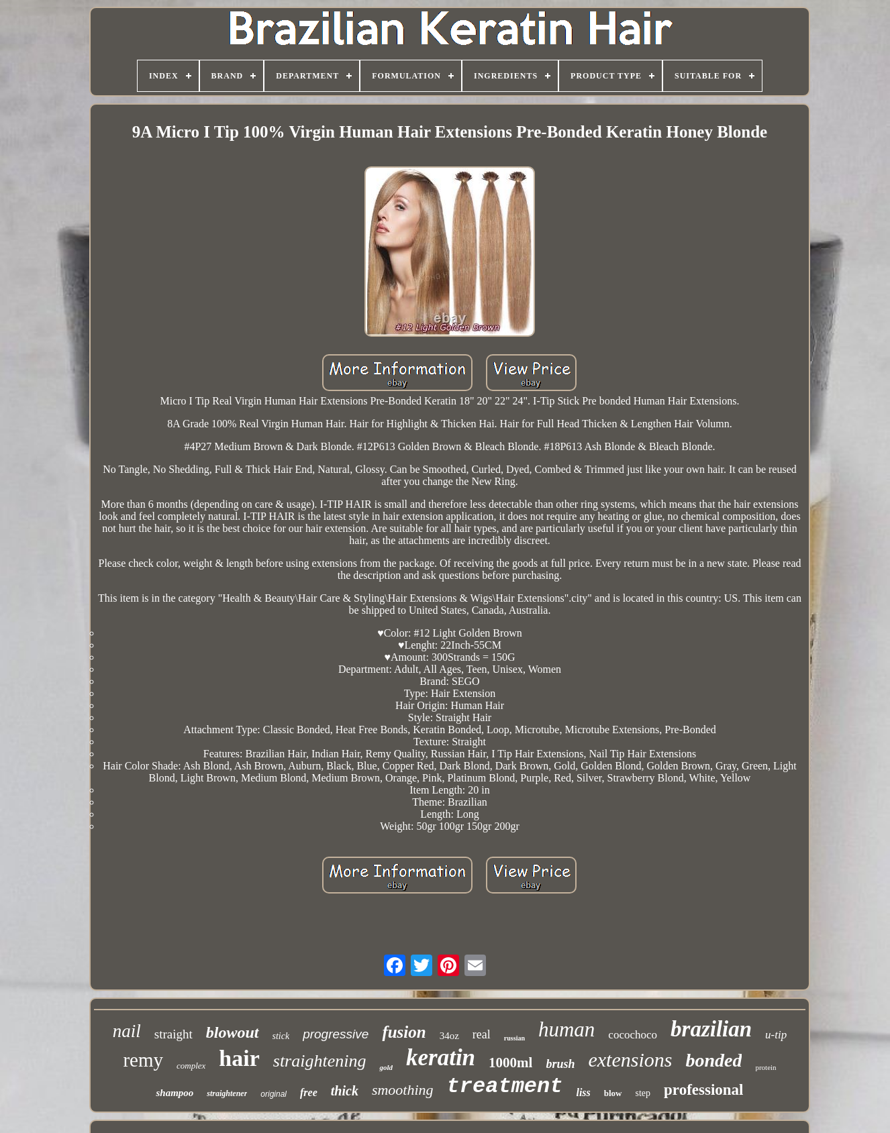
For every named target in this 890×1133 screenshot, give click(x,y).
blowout (232, 1032)
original (273, 1094)
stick (281, 1036)
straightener (227, 1093)
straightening (319, 1061)
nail (127, 1031)
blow (613, 1093)
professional (703, 1089)
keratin (440, 1057)
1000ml (510, 1063)
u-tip (776, 1034)
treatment (505, 1086)
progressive (335, 1034)
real (482, 1034)
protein (765, 1067)
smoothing (403, 1089)
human (566, 1029)
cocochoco (632, 1034)
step (643, 1093)
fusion (404, 1032)
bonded (713, 1060)
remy (143, 1060)
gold (386, 1067)
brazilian (711, 1029)
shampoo (174, 1092)
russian (514, 1038)
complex (191, 1066)
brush (560, 1064)
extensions (630, 1059)
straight (173, 1034)
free (308, 1092)
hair (239, 1058)
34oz (449, 1035)
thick (344, 1090)
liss (583, 1092)
